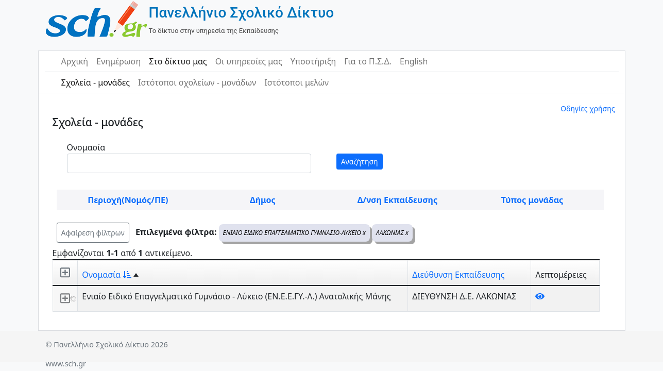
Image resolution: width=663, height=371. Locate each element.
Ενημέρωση (118, 61)
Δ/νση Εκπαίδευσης (397, 200)
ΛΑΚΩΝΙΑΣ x (392, 232)
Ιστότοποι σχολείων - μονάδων (197, 82)
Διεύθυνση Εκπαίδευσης (458, 274)
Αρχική (75, 61)
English (414, 61)
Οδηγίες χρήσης (587, 108)
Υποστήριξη (313, 61)
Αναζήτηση (359, 161)
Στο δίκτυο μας (178, 61)
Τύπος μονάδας (532, 200)
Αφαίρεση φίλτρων (93, 233)
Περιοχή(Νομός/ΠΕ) (128, 200)
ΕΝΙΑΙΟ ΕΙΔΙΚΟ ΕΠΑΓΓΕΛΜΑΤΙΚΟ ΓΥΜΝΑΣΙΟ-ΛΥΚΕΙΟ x (294, 232)
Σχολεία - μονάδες (95, 82)
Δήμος (263, 200)
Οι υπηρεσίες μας (248, 61)
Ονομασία (86, 147)
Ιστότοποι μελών (296, 82)
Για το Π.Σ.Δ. (368, 61)
